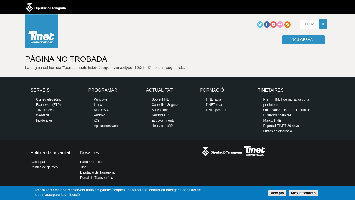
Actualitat (159, 90)
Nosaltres (89, 152)
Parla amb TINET (93, 162)
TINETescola (215, 105)
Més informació (303, 193)
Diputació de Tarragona (97, 172)
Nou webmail (303, 40)
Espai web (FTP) (48, 105)
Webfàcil (42, 115)
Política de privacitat (50, 152)
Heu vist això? (162, 126)
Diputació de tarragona (46, 7)
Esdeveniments (163, 120)
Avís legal (38, 162)
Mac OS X (101, 110)
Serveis (40, 90)
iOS (96, 120)
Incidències (44, 120)
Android (99, 115)
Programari (103, 90)
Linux (98, 105)
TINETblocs (45, 110)
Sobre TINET (161, 99)
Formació (212, 90)
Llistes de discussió (277, 131)
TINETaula (213, 99)
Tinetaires (271, 90)
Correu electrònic (48, 99)
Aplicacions (160, 110)
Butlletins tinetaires (277, 115)
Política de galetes (44, 167)
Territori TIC (160, 115)
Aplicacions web (106, 126)
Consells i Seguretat (166, 105)
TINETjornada (216, 110)
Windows (100, 99)
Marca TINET (273, 120)
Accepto (277, 193)
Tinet (83, 167)
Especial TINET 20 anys (281, 126)
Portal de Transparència (97, 178)
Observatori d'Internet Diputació (286, 110)
